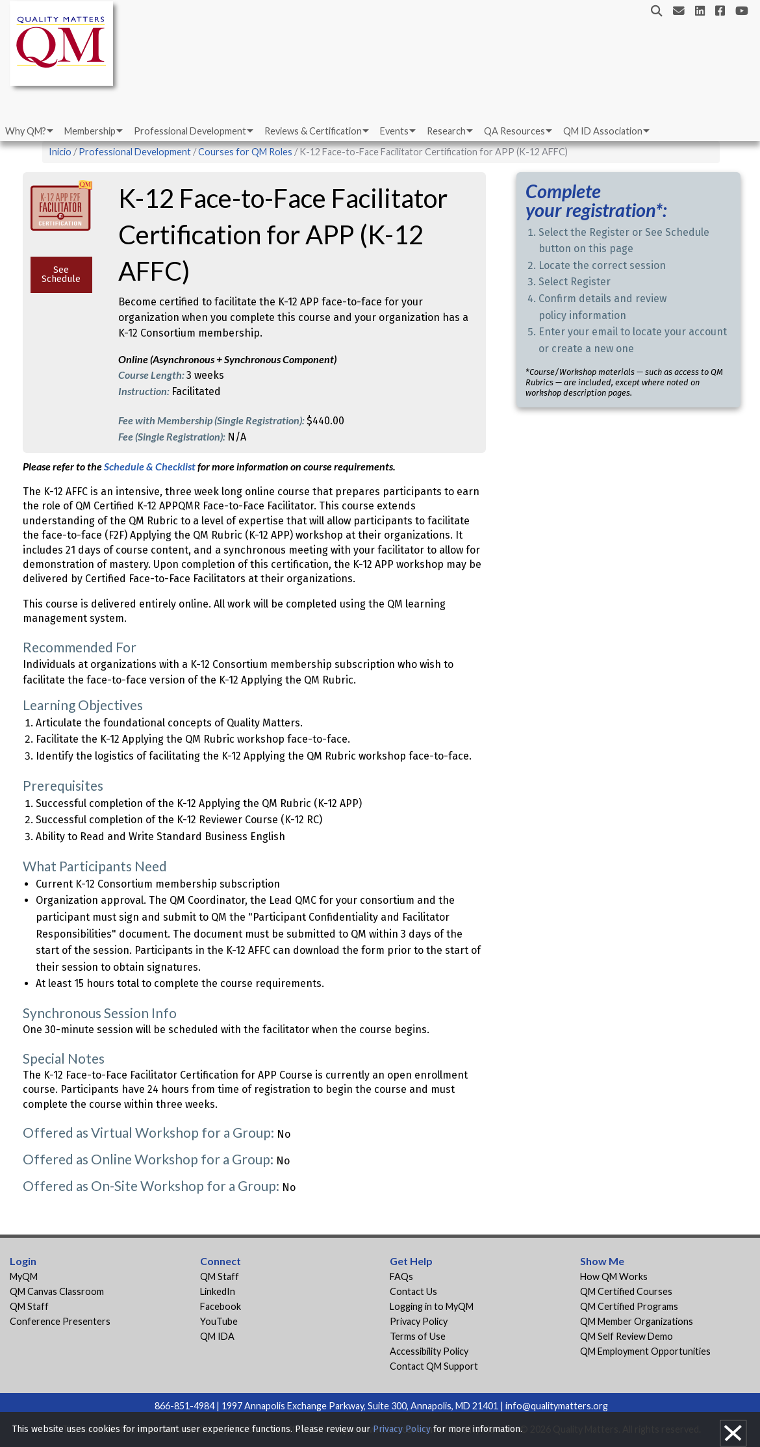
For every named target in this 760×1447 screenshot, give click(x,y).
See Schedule (61, 274)
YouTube (219, 1321)
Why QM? (25, 130)
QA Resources (514, 130)
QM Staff (29, 1306)
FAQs (401, 1276)
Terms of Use (418, 1336)
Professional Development (190, 130)
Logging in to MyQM (432, 1306)
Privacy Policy (419, 1321)
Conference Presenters (60, 1321)
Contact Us (413, 1291)
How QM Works (614, 1276)
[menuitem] (28, 131)
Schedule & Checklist (150, 466)
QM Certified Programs (629, 1306)
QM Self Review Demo (626, 1336)
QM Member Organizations (636, 1321)
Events (394, 130)
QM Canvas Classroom (57, 1291)
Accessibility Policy (429, 1351)
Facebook (220, 1306)
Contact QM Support (434, 1366)
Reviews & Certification (313, 130)
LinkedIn (217, 1291)
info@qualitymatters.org (556, 1405)
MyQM (24, 1276)
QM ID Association (602, 130)
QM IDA (217, 1336)
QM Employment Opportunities (645, 1351)
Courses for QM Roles (245, 151)
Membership (90, 130)
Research (446, 130)
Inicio (60, 151)
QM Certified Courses (626, 1291)
